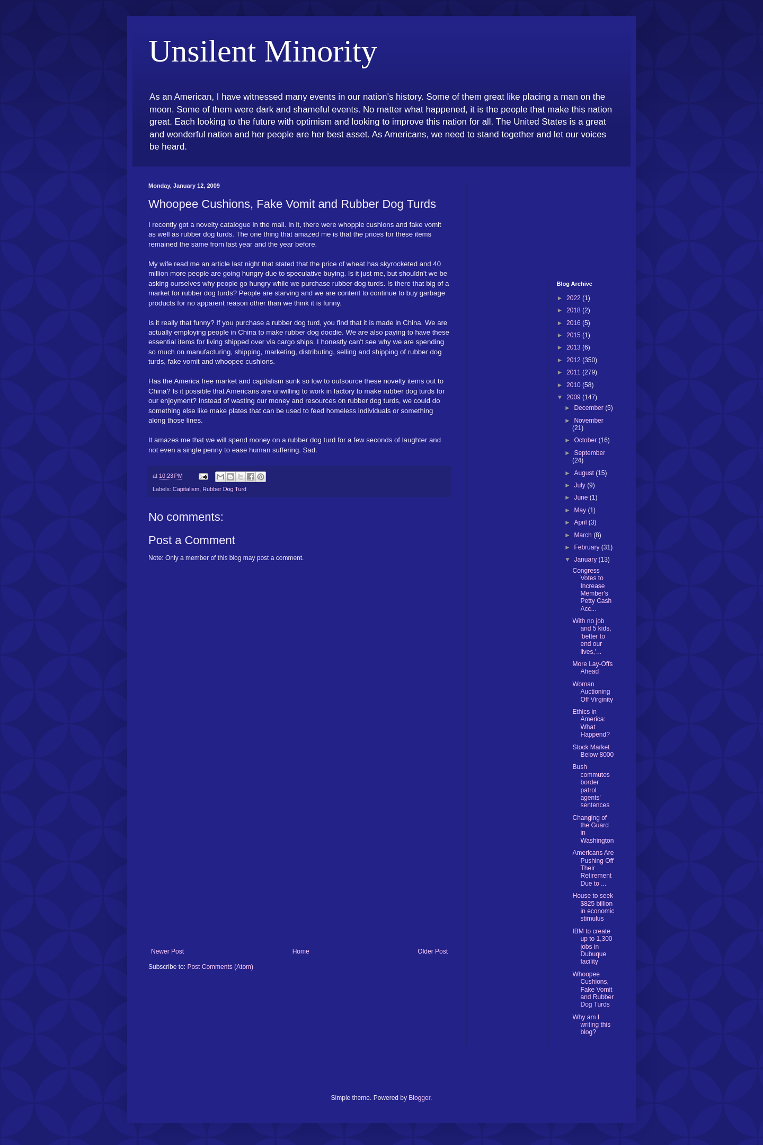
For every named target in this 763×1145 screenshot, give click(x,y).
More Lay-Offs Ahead (592, 667)
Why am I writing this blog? (591, 1024)
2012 (574, 360)
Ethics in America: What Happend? (590, 723)
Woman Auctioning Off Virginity (592, 691)
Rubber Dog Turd (224, 489)
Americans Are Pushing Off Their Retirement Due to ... (593, 868)
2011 (574, 372)
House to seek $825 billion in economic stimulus (593, 907)
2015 (574, 335)
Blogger (419, 1098)
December (589, 408)
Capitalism (186, 489)
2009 (574, 397)
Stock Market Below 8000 (593, 751)
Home (300, 951)
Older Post (433, 951)
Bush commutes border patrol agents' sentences (590, 786)
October (586, 440)
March (583, 535)
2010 (574, 385)
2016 (574, 323)
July (580, 485)
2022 (574, 298)
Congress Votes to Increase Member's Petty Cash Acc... (591, 590)
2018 (574, 310)
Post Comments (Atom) (220, 967)
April (581, 522)
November (588, 420)
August (585, 473)
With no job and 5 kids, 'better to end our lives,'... (591, 636)
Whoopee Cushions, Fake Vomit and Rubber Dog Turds (593, 990)
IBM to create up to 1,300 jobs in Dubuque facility (592, 947)
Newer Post (167, 951)
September (589, 453)
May (581, 510)
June (581, 497)
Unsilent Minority (262, 50)
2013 (574, 347)
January (586, 559)
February (587, 547)
